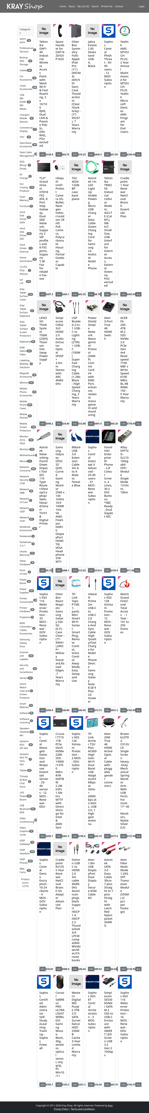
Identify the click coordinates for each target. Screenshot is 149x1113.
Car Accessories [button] (25, 78)
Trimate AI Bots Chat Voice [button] (25, 781)
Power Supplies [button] (25, 590)
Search (95, 7)
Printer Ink (107, 7)
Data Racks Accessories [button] (25, 144)
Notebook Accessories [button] (25, 528)
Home (63, 7)
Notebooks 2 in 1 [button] (25, 544)
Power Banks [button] (25, 581)
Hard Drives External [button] (25, 248)
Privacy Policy (61, 1109)
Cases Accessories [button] (25, 87)
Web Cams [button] (25, 870)
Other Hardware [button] (25, 562)
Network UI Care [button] (25, 500)
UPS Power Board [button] (25, 796)
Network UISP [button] (25, 509)
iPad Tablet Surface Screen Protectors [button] (25, 328)
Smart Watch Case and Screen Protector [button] (25, 690)
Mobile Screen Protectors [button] (25, 427)
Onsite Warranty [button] (25, 553)
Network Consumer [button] (25, 468)
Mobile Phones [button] (25, 416)
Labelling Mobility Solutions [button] (25, 364)
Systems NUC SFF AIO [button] (25, 745)
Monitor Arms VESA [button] (25, 440)
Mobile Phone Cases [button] (25, 405)
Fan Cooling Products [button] (25, 187)
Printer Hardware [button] (25, 609)
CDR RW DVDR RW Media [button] (25, 101)
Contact (119, 7)
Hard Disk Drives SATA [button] (25, 217)
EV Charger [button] (25, 176)
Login (139, 7)
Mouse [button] (25, 461)
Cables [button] (25, 70)
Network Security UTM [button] (25, 480)
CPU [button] (25, 137)
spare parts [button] (25, 40)
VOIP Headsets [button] (25, 851)
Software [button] (25, 713)
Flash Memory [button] (25, 198)
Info (43, 154)
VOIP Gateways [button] (25, 842)
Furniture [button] (25, 206)
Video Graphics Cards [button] (25, 831)
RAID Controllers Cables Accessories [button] (25, 628)
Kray (110, 1105)
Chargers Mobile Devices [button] (25, 118)
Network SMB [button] (25, 491)
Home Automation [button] (25, 259)
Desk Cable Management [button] (25, 154)
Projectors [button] (25, 617)
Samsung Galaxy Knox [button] (25, 643)
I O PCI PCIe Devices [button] (25, 270)
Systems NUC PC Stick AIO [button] (25, 759)
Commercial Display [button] (25, 129)
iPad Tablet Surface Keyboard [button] (25, 310)
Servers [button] (25, 678)
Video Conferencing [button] (25, 820)
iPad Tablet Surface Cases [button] (25, 294)
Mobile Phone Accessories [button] (25, 392)
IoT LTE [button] (25, 281)
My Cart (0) (83, 7)
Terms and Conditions (82, 1109)
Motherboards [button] (25, 455)
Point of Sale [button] (25, 572)
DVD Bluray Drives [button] (25, 165)
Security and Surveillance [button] (25, 669)
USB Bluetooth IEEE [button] (25, 809)
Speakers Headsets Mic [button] (25, 732)
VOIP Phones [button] (25, 861)
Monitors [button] (25, 449)
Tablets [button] (25, 770)
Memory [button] (25, 382)
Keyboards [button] (25, 341)
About (72, 7)
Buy (138, 154)
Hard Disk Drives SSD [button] (25, 233)
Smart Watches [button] (25, 705)
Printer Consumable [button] (25, 600)
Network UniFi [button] (25, 519)
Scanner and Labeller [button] (25, 656)
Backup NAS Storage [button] (25, 61)
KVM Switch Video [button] (25, 351)
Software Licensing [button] (25, 720)
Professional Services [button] (25, 49)
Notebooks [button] (25, 536)
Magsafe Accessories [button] (25, 375)
